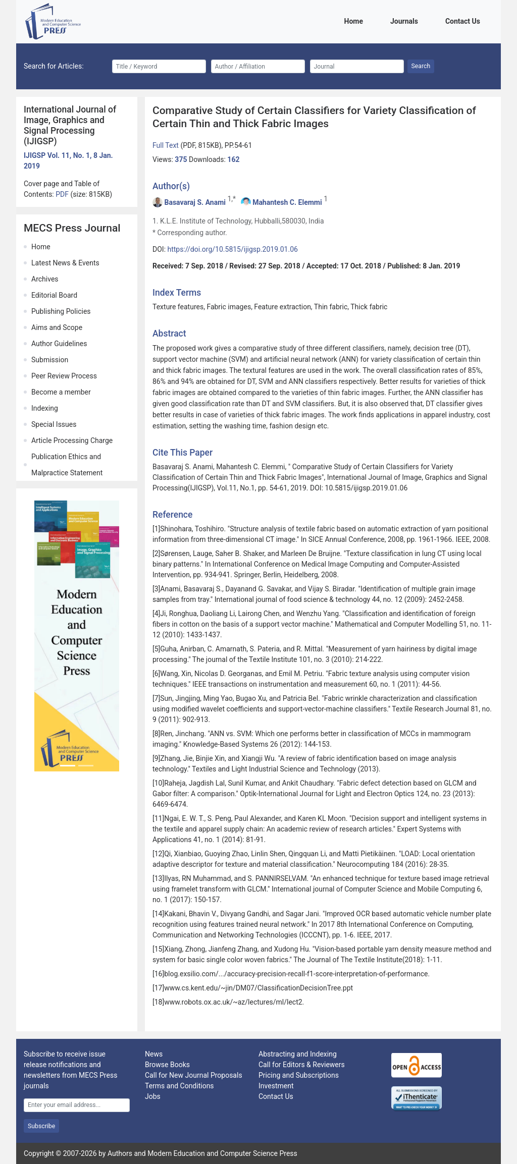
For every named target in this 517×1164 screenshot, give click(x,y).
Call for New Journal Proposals (193, 1075)
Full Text (166, 145)
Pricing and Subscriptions (298, 1075)
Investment (275, 1086)
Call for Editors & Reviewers (301, 1065)
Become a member (61, 392)
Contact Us (464, 20)
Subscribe (41, 1126)
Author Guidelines (59, 344)
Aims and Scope (56, 327)
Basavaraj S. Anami (195, 202)
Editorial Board (54, 295)
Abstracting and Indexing (297, 1054)
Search (421, 66)
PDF (63, 194)
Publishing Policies (61, 311)
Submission (49, 360)
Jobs (153, 1096)
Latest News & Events (65, 263)
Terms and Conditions (179, 1086)
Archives (45, 279)
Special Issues (53, 424)
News (154, 1054)
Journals (406, 20)
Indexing (44, 408)
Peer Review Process (64, 376)
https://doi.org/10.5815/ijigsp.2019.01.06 (233, 249)
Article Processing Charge (72, 440)
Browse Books (167, 1065)
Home (355, 20)
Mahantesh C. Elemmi (287, 202)
